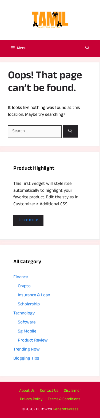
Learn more (28, 220)
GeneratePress (65, 409)
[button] (87, 48)
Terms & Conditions (64, 399)
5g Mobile (27, 332)
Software (26, 323)
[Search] (70, 131)
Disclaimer (72, 391)
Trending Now (26, 350)
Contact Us (49, 391)
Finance (20, 277)
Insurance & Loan (34, 296)
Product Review (33, 341)
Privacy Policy (31, 399)
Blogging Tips (26, 359)
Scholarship (29, 305)
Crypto (24, 287)
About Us (27, 391)
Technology (24, 314)
